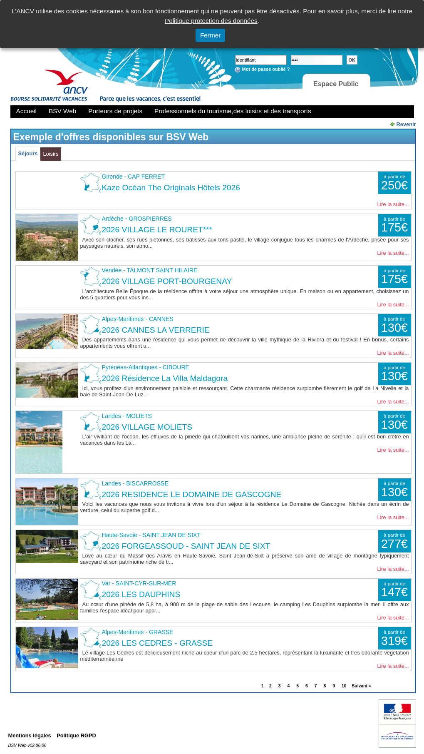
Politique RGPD (76, 735)
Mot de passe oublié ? (266, 69)
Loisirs (50, 154)
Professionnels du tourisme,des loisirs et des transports (232, 110)
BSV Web (62, 110)
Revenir (406, 124)
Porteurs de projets (115, 110)
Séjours (28, 153)
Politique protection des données (211, 20)
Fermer (210, 35)
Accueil (26, 110)
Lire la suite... (393, 204)
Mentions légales (29, 735)
